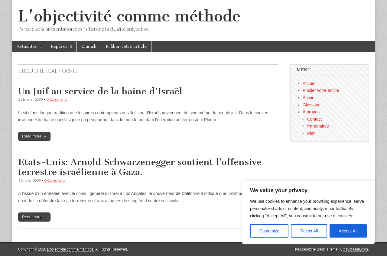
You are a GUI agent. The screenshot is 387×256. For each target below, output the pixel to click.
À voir (308, 97)
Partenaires (318, 126)
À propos (311, 111)
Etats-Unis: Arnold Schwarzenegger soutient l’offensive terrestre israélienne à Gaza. (140, 167)
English (88, 46)
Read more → (34, 136)
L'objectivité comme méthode (129, 16)
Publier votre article (126, 46)
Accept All (348, 230)
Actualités (27, 46)
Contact (314, 119)
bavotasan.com (355, 249)
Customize (269, 230)
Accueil (309, 83)
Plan (311, 133)
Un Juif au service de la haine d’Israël (100, 91)
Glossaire (311, 104)
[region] (308, 212)
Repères (59, 46)
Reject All (309, 230)
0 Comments (57, 99)
